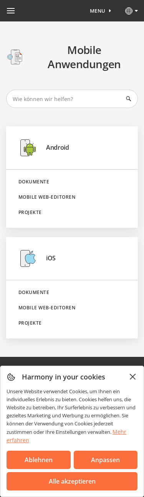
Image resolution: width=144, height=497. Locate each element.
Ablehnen (39, 460)
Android (43, 148)
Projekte (30, 212)
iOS (37, 258)
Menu (98, 10)
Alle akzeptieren (72, 481)
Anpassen (105, 460)
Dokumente (33, 182)
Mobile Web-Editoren (46, 197)
